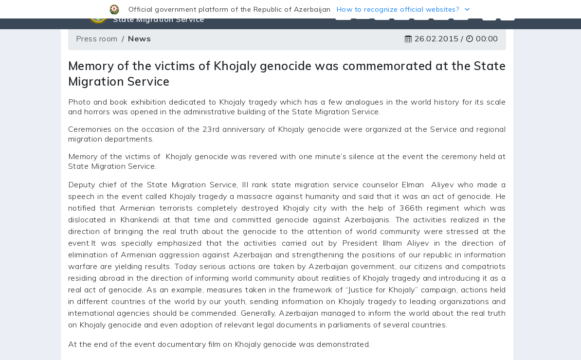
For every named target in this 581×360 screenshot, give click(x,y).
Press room (97, 38)
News (139, 38)
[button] (290, 9)
